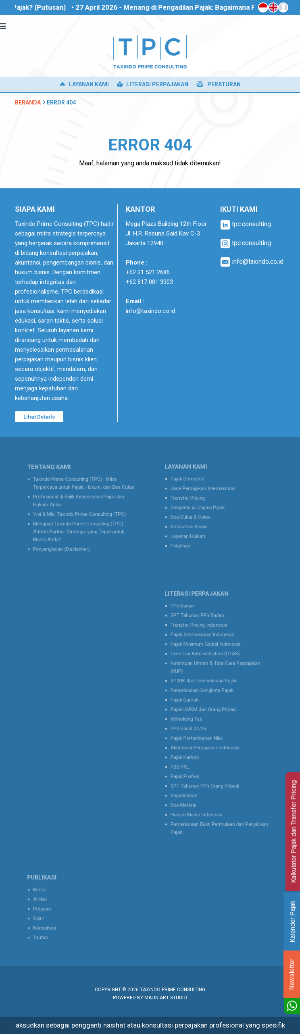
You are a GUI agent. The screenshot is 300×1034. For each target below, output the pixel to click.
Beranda (28, 102)
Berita (45, 892)
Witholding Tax (190, 718)
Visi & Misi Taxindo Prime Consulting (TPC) (80, 513)
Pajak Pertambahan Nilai (199, 734)
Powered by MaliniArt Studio (150, 998)
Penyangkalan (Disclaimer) (64, 543)
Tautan (46, 933)
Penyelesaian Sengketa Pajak (204, 693)
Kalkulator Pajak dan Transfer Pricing (294, 831)
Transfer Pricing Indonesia (201, 637)
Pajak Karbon (189, 751)
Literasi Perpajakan (152, 84)
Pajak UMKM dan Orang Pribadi (205, 710)
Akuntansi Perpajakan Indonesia (206, 742)
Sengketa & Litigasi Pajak (200, 507)
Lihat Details (39, 417)
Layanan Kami (84, 84)
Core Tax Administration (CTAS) (207, 662)
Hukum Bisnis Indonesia (199, 800)
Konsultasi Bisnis (193, 523)
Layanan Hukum (192, 532)
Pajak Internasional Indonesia (204, 645)
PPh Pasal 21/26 (192, 726)
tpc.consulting (245, 224)
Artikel (46, 900)
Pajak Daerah (189, 701)
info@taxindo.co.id (150, 311)
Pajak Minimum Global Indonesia (207, 654)
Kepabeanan (188, 783)
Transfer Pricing (191, 499)
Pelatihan (185, 540)
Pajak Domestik (191, 482)
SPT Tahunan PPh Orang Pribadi (206, 775)
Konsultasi (50, 925)
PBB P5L (185, 759)
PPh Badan (187, 620)
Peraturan (218, 84)
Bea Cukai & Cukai (194, 515)
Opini (44, 917)
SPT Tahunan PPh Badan (200, 629)
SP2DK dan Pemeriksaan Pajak (205, 685)
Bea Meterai (188, 792)
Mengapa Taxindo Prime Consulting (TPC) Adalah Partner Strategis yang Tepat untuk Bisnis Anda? (79, 528)
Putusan (48, 908)
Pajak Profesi (189, 767)
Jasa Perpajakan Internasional (205, 491)
